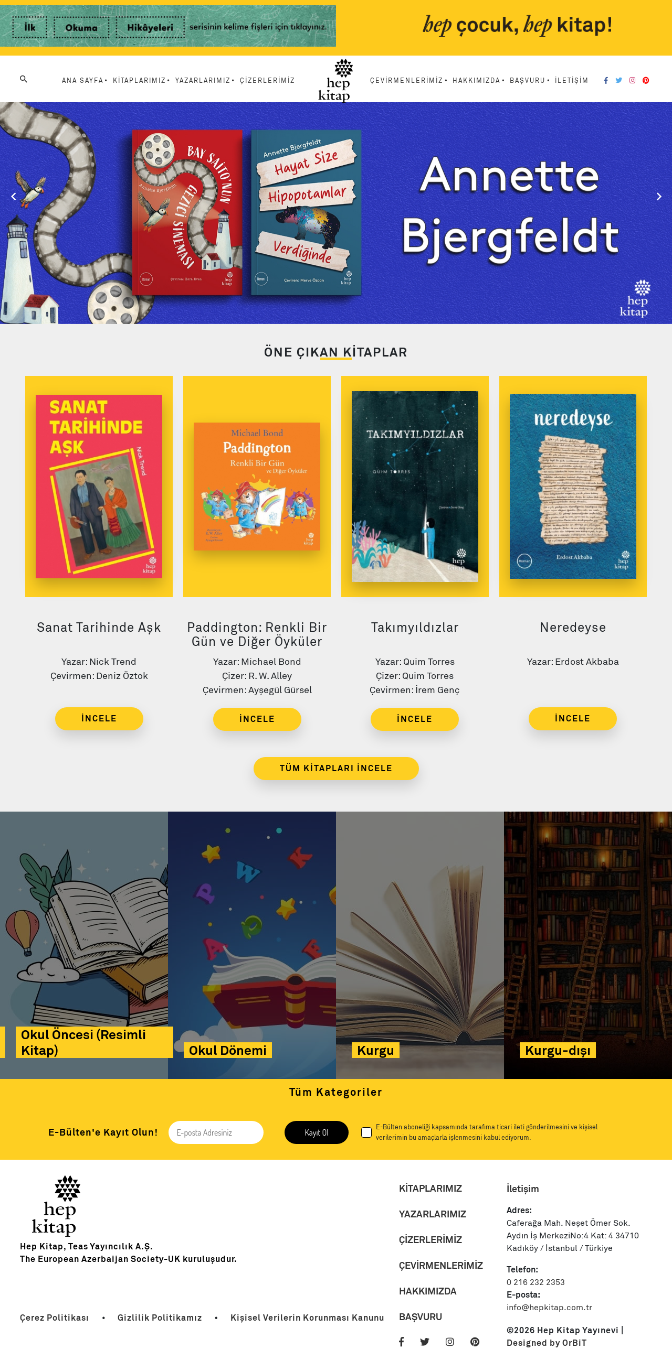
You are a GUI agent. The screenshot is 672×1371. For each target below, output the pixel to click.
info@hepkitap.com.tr (549, 1307)
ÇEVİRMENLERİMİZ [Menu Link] (406, 80)
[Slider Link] (336, 212)
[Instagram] (632, 81)
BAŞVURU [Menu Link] (527, 80)
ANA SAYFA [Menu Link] (82, 80)
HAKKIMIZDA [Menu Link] (476, 80)
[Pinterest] (646, 81)
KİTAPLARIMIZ (430, 1188)
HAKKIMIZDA (428, 1291)
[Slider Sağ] (659, 196)
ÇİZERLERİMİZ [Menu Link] (267, 80)
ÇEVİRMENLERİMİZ (441, 1265)
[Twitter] (618, 81)
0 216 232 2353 (536, 1282)
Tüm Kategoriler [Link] (336, 1092)
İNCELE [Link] (99, 718)
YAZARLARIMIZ (432, 1214)
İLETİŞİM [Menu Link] (572, 80)
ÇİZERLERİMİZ (430, 1240)
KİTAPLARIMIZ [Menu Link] (139, 80)
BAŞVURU (420, 1317)
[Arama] (23, 79)
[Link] (168, 27)
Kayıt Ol (316, 1132)
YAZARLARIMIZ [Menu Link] (202, 80)
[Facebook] (606, 81)
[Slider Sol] (13, 196)
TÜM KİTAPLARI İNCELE (336, 768)
